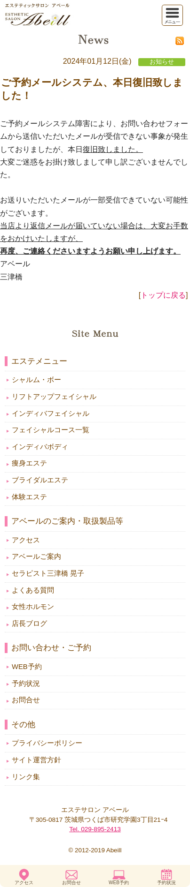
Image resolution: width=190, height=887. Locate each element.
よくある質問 (33, 590)
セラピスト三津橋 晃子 (48, 573)
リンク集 (26, 777)
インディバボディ (40, 447)
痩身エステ (29, 463)
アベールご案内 (36, 556)
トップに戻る (163, 295)
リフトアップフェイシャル (54, 396)
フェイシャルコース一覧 (50, 430)
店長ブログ (29, 623)
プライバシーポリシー (47, 743)
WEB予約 (119, 882)
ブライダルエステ (40, 480)
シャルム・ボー (36, 379)
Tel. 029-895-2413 (95, 829)
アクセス (24, 882)
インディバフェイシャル (50, 413)
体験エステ (29, 497)
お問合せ (71, 882)
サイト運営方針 (36, 760)
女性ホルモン (33, 606)
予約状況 (166, 882)
